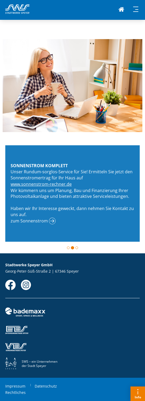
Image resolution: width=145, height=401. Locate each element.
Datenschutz (46, 386)
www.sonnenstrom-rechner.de (41, 184)
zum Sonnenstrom (29, 221)
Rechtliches (15, 392)
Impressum (15, 386)
